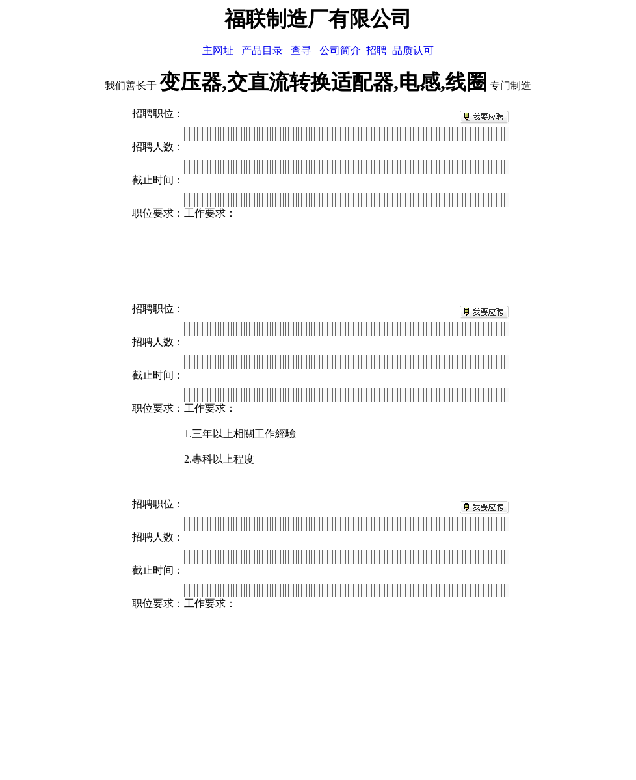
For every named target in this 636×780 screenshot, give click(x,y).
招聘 (376, 50)
